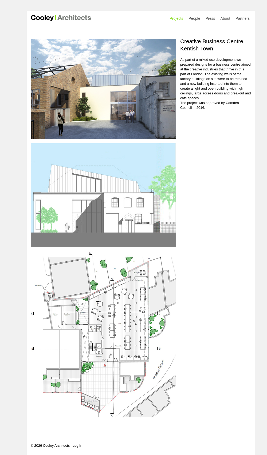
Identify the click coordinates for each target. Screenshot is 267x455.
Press (210, 18)
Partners (242, 18)
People (194, 18)
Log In (77, 446)
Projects (176, 18)
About (225, 18)
